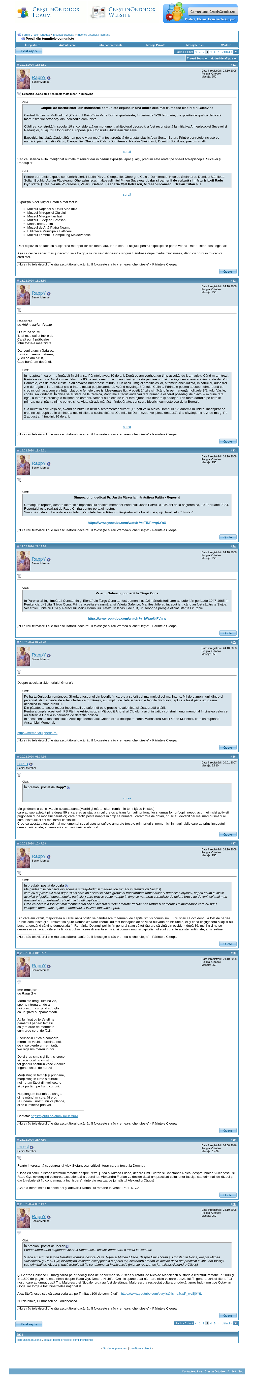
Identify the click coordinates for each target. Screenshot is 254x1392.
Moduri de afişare (222, 58)
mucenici (36, 1339)
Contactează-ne (192, 1371)
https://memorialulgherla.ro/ (37, 733)
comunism (23, 1339)
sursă (127, 152)
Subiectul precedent (115, 1348)
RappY (39, 77)
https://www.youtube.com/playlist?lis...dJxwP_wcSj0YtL (161, 1293)
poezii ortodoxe (62, 1339)
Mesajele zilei (195, 45)
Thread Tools (195, 58)
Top (241, 1371)
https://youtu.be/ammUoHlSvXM (54, 1116)
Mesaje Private (155, 45)
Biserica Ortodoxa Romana (93, 34)
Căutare (226, 45)
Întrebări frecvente (111, 45)
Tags (20, 1334)
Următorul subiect (140, 1348)
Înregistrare (32, 45)
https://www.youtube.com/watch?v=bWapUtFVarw (127, 618)
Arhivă (232, 1371)
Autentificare (67, 45)
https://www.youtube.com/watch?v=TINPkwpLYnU (127, 523)
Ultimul (227, 51)
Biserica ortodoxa (63, 34)
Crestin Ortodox (215, 1371)
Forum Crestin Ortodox (36, 34)
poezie (48, 1339)
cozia (22, 763)
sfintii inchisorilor (83, 1339)
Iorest (23, 1146)
